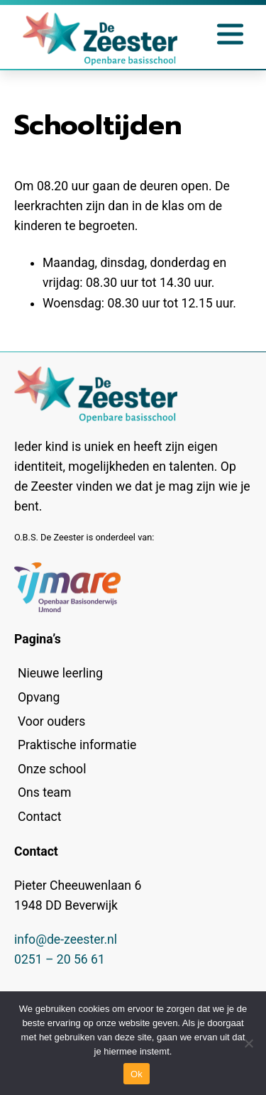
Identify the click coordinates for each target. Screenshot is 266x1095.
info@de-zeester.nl (65, 939)
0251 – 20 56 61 (59, 959)
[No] (248, 1043)
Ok (137, 1074)
